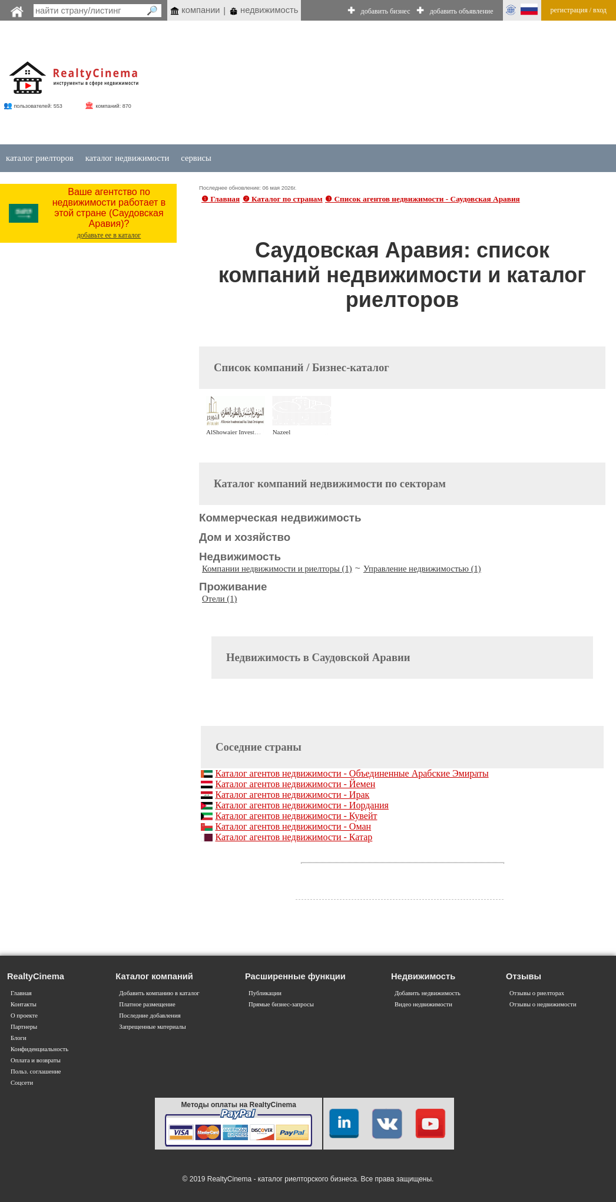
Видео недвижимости (423, 1004)
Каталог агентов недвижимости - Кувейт (296, 816)
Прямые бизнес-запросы (281, 1004)
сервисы (196, 158)
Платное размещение (147, 1004)
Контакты (24, 1004)
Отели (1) (219, 598)
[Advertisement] (367, 84)
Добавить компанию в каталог (159, 993)
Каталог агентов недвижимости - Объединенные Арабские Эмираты (351, 773)
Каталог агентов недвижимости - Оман (293, 826)
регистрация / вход (579, 10)
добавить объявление (462, 11)
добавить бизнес (385, 11)
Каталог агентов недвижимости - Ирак (292, 795)
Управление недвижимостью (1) (422, 568)
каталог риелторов (40, 158)
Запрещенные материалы (152, 1026)
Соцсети (22, 1082)
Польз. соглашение (36, 1071)
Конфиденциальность (39, 1049)
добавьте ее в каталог (109, 235)
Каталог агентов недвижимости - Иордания (301, 805)
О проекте (24, 1015)
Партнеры (24, 1026)
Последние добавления (149, 1015)
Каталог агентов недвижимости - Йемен (295, 784)
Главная (21, 993)
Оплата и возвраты (36, 1060)
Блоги (19, 1038)
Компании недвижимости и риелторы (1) (277, 568)
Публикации (265, 993)
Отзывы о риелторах (536, 993)
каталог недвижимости (127, 158)
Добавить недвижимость (428, 993)
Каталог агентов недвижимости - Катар (293, 837)
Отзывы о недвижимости (543, 1004)
